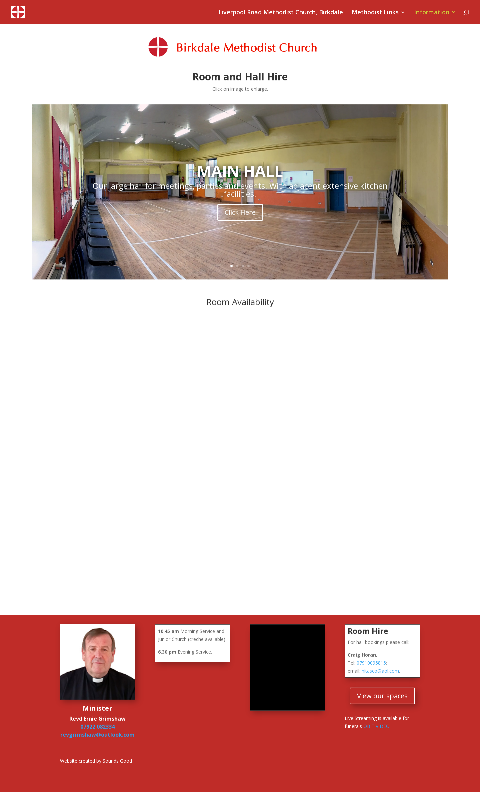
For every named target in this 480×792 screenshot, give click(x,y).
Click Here (240, 212)
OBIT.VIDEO (376, 726)
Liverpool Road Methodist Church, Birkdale (280, 13)
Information (431, 13)
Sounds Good (117, 761)
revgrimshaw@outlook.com (97, 734)
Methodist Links (375, 13)
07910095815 (371, 663)
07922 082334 (97, 726)
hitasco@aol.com (380, 671)
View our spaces (382, 695)
